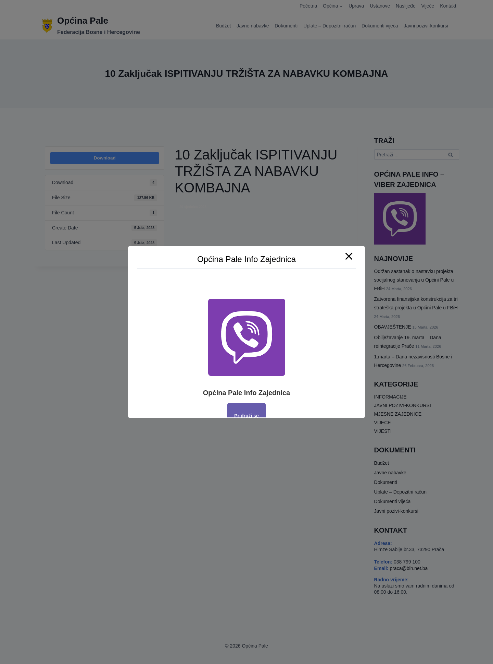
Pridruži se (246, 415)
